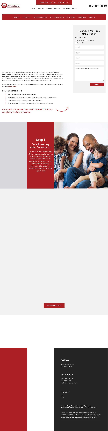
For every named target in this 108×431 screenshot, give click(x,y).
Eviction (92, 17)
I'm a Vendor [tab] (80, 43)
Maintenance (70, 17)
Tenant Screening (40, 17)
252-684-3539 (97, 5)
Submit (96, 84)
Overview (16, 17)
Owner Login (44, 2)
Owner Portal (12, 86)
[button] (62, 397)
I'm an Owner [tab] (80, 40)
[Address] (89, 63)
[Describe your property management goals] (89, 74)
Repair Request (63, 2)
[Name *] (89, 47)
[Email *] (89, 52)
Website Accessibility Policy (89, 417)
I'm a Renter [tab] (91, 40)
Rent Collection (56, 17)
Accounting (82, 17)
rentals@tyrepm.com (71, 383)
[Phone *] (89, 58)
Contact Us (93, 407)
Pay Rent (53, 2)
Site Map (86, 407)
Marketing (26, 17)
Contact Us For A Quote (54, 305)
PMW (81, 407)
